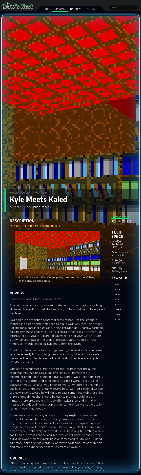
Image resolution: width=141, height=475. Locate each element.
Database (76, 9)
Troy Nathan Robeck (37, 207)
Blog (46, 9)
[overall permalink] (8, 457)
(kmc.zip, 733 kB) (121, 219)
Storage (92, 9)
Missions (60, 9)
